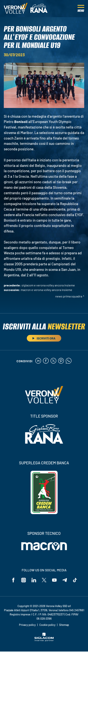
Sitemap (64, 624)
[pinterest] (61, 361)
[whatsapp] (68, 361)
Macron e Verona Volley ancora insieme (46, 290)
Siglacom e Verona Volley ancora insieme (48, 285)
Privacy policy (27, 624)
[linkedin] (38, 361)
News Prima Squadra (68, 296)
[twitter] (53, 361)
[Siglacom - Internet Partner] (44, 640)
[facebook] (46, 361)
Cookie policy (47, 624)
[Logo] (16, 8)
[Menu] (81, 8)
